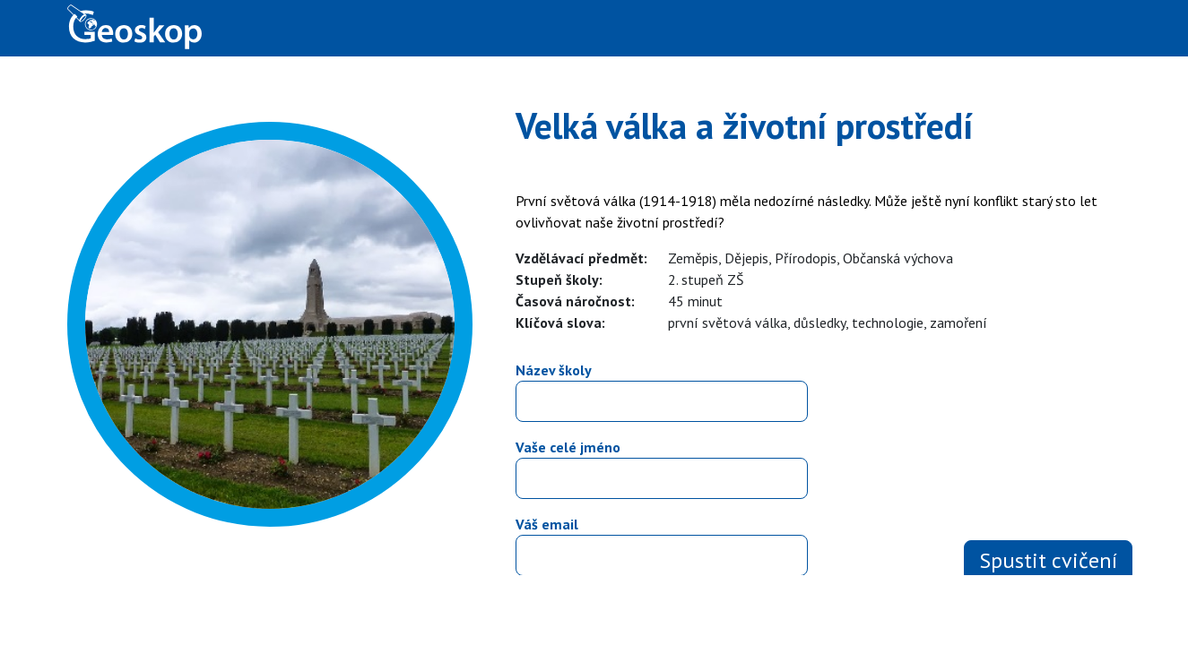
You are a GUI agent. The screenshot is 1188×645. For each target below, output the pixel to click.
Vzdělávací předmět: (581, 258)
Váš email (547, 524)
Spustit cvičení (1048, 560)
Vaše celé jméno (568, 447)
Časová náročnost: (575, 301)
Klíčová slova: (560, 322)
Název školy (554, 370)
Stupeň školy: (559, 279)
